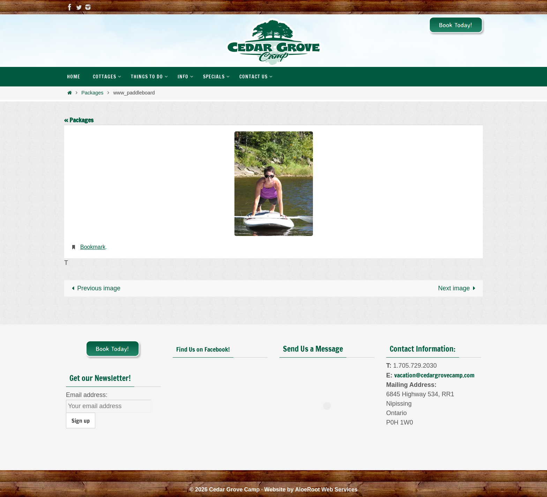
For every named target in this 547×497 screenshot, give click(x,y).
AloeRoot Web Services (326, 489)
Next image (458, 288)
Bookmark (92, 247)
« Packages (78, 119)
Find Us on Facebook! (203, 349)
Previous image (94, 288)
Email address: (86, 394)
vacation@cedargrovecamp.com (434, 375)
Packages (92, 92)
